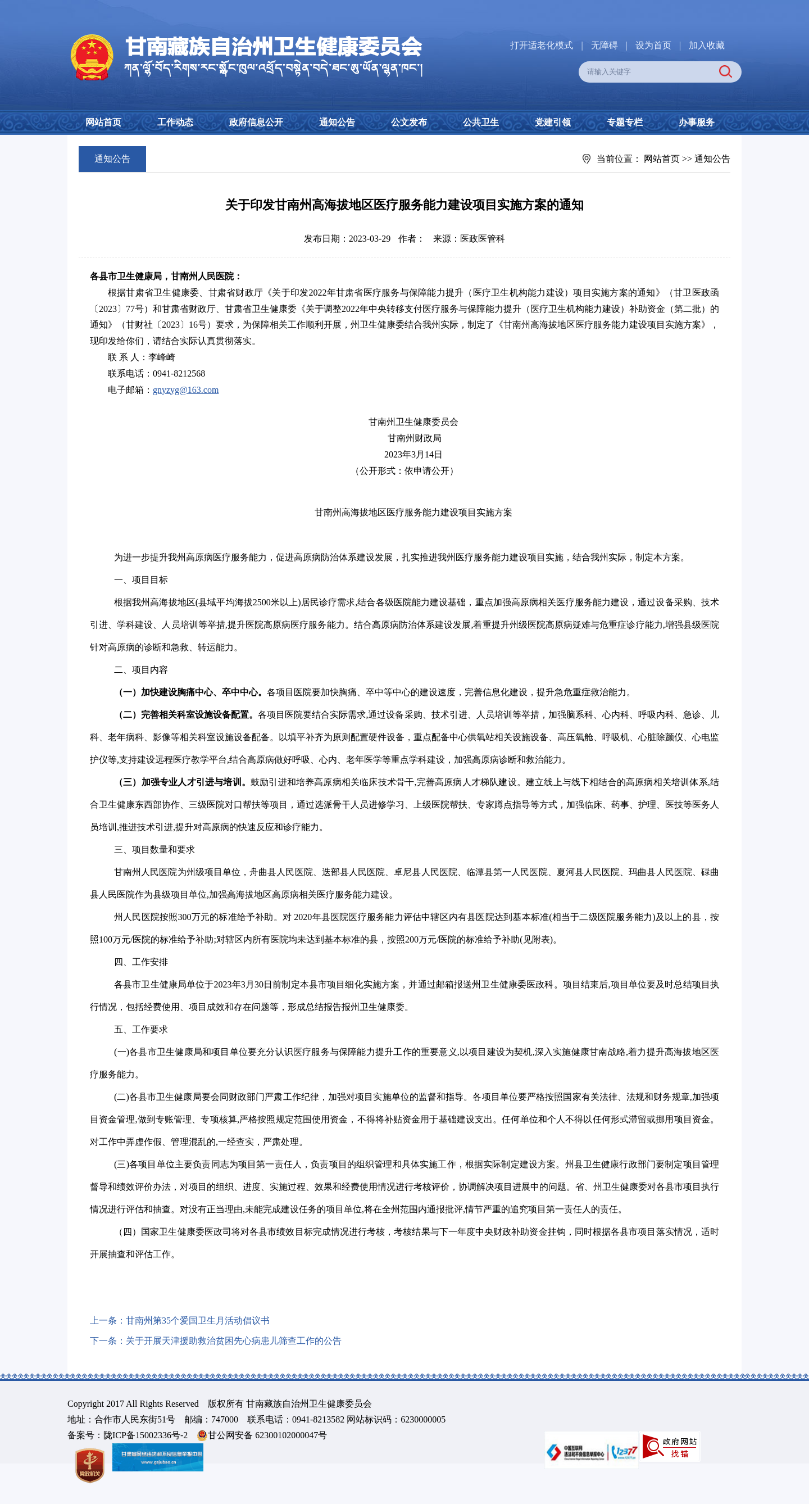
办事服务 (697, 122)
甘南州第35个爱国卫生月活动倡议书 (198, 1320)
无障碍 (604, 45)
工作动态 (175, 122)
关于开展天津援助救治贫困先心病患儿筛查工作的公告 (234, 1341)
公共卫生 (481, 122)
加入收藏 (707, 45)
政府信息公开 (256, 122)
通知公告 (337, 122)
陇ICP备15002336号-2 (145, 1435)
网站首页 (103, 122)
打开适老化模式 (541, 45)
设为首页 (653, 45)
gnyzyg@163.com (186, 390)
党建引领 (553, 122)
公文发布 (409, 122)
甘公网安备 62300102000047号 (262, 1435)
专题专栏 (625, 122)
